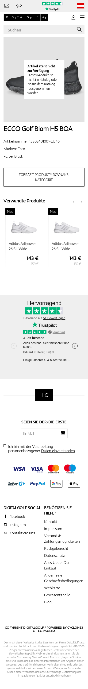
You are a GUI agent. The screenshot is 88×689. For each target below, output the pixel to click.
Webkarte (52, 587)
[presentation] (73, 201)
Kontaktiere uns (22, 532)
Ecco (21, 148)
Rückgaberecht (56, 548)
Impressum (53, 528)
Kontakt (50, 521)
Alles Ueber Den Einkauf (57, 565)
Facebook (17, 516)
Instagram (17, 524)
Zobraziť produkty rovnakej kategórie (44, 177)
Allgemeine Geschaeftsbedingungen (63, 578)
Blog (48, 601)
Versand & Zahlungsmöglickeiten (62, 538)
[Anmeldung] (73, 17)
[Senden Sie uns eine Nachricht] (19, 6)
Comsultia (46, 631)
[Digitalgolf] (44, 395)
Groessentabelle (57, 594)
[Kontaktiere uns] (7, 6)
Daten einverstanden (58, 450)
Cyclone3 (75, 627)
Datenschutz (54, 555)
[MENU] (82, 17)
